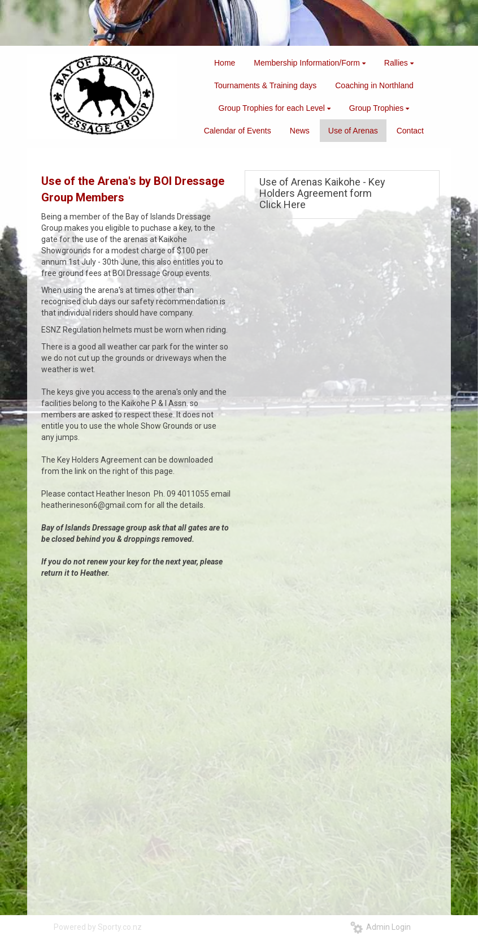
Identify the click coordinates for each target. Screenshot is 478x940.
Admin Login (380, 927)
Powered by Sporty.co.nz (98, 927)
